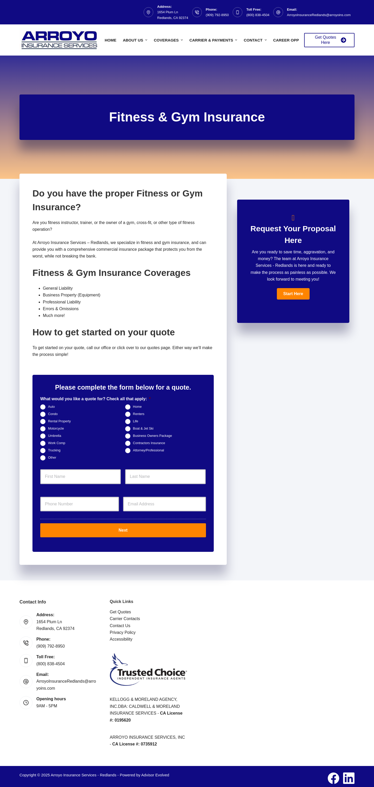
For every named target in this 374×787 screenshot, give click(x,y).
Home (110, 40)
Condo (53, 414)
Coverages (169, 40)
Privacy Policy (123, 629)
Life (135, 421)
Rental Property (59, 421)
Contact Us (120, 622)
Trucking (54, 450)
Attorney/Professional (148, 450)
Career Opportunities (298, 40)
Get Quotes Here (330, 40)
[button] (293, 294)
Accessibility (121, 636)
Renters (138, 414)
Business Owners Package (152, 436)
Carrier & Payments (213, 40)
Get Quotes (120, 608)
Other (52, 457)
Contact (256, 40)
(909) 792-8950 (217, 15)
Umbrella (54, 436)
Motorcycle (56, 428)
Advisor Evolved (155, 771)
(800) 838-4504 (257, 15)
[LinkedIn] (349, 775)
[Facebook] (333, 775)
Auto (51, 407)
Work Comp (56, 443)
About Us (136, 40)
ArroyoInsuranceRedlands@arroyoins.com (319, 15)
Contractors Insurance (149, 443)
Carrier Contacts (125, 615)
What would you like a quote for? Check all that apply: (95, 399)
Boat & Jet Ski (143, 428)
